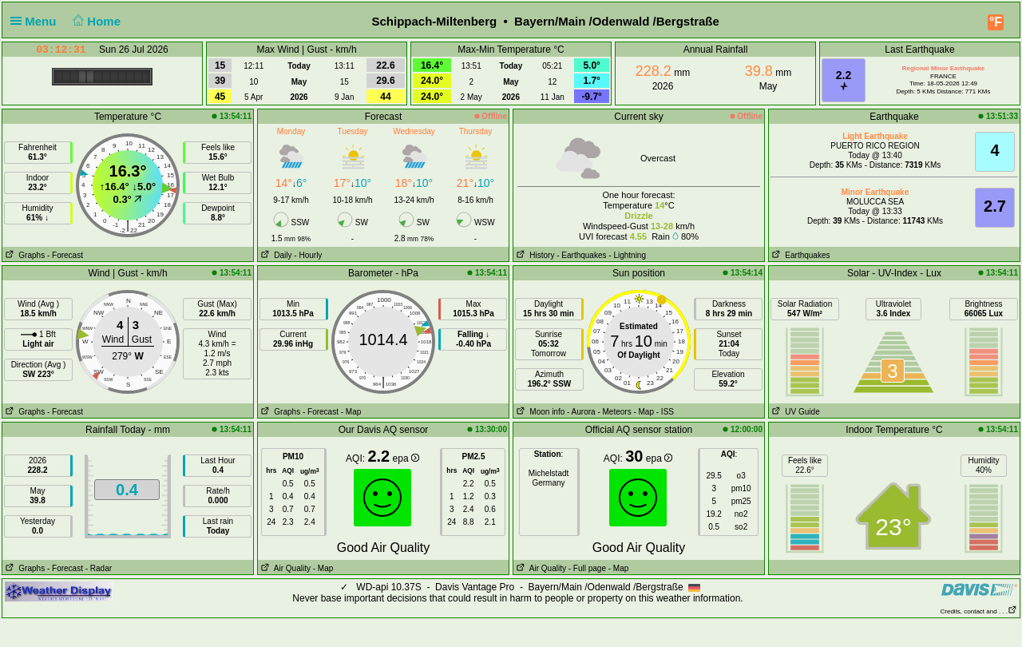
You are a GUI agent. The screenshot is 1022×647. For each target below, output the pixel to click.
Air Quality (284, 568)
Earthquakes (799, 255)
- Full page (587, 568)
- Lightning (627, 255)
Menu (36, 21)
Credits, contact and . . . (979, 611)
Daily (275, 255)
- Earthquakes (581, 255)
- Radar (98, 568)
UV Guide (794, 411)
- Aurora (581, 411)
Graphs (23, 255)
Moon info (538, 411)
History (533, 255)
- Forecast (65, 255)
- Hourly (308, 255)
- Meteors (614, 411)
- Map (351, 411)
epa (406, 458)
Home (95, 21)
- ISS (665, 411)
